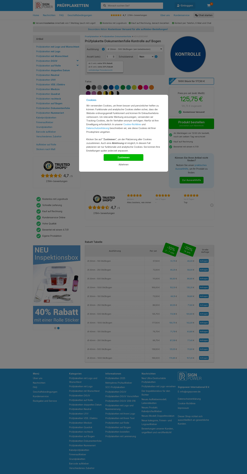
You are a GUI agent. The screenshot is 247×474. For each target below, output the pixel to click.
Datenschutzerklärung (97, 128)
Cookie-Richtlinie (132, 124)
